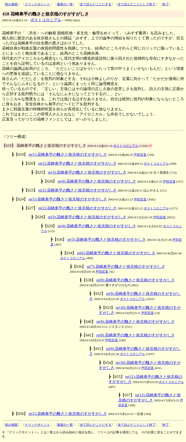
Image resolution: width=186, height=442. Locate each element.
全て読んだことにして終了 (136, 4)
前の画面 (11, 4)
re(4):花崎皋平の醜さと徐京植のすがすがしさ (97, 181)
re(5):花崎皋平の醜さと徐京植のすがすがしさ (106, 239)
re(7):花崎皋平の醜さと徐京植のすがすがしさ (126, 266)
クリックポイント (37, 4)
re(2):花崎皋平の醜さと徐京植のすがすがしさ (77, 163)
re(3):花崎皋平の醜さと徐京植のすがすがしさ (87, 172)
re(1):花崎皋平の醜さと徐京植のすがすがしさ (68, 154)
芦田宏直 (140, 155)
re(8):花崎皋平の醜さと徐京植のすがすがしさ (135, 280)
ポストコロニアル (45, 20)
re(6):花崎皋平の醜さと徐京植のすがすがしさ (116, 253)
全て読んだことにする (95, 4)
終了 (166, 4)
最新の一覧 (65, 4)
